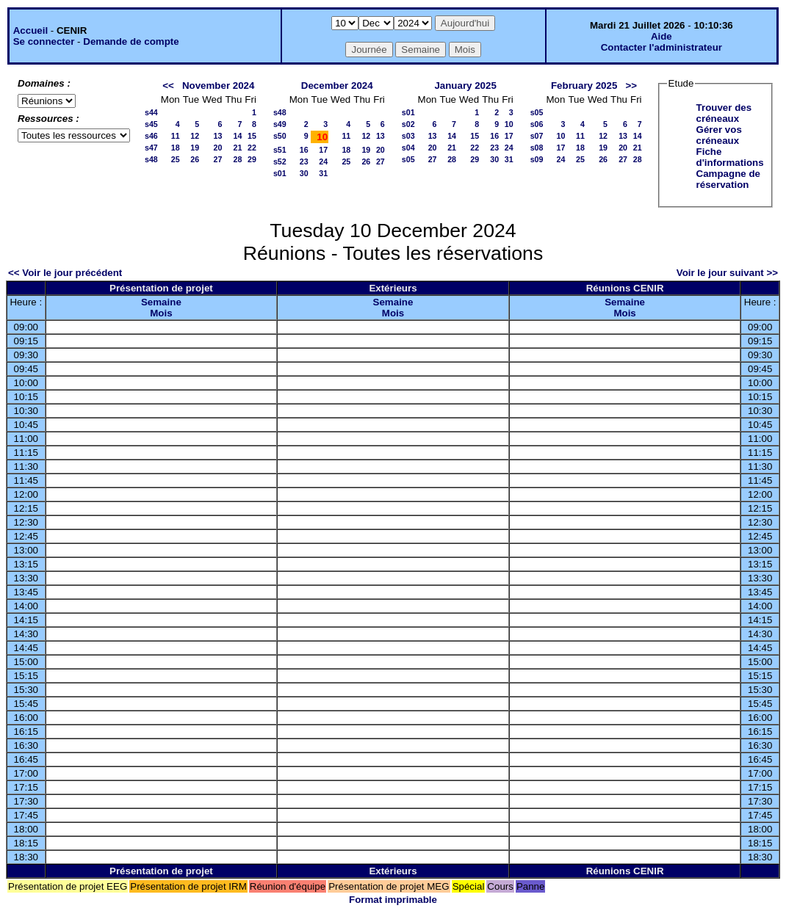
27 (218, 159)
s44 (151, 112)
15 (252, 135)
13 (218, 135)
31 (323, 173)
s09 (537, 159)
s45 (151, 124)
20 (218, 147)
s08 (537, 147)
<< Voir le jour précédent (65, 272)
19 (194, 147)
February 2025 (584, 85)
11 (175, 135)
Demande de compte (131, 41)
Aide (661, 36)
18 (175, 147)
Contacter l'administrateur (661, 47)
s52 (279, 161)
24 (323, 161)
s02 (408, 124)
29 (252, 159)
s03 (408, 135)
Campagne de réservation (728, 179)
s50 (279, 135)
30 (304, 173)
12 (194, 135)
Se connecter (44, 41)
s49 (279, 124)
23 (304, 161)
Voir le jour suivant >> (727, 272)
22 (252, 147)
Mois (161, 313)
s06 (537, 124)
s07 (537, 135)
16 (304, 149)
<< (168, 85)
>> (631, 85)
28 (237, 159)
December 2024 (337, 85)
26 (194, 159)
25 (175, 159)
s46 (151, 135)
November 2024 (218, 85)
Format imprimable (393, 899)
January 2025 (465, 85)
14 (237, 135)
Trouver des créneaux (724, 113)
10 (509, 124)
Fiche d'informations (730, 157)
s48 (151, 159)
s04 (408, 147)
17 (323, 149)
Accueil (30, 30)
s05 (408, 159)
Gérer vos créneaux (719, 135)
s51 (279, 149)
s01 (279, 173)
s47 (151, 147)
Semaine (161, 302)
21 (237, 147)
